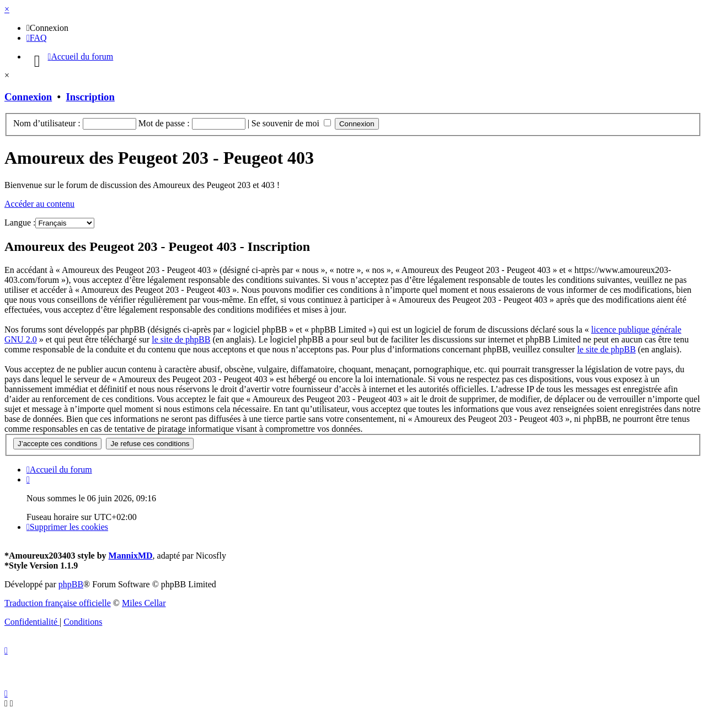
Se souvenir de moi (291, 123)
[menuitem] (47, 28)
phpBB (70, 584)
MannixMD (131, 555)
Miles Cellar (144, 603)
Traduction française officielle (57, 603)
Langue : (19, 222)
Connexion (28, 97)
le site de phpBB (181, 339)
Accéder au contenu (39, 203)
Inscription (90, 97)
